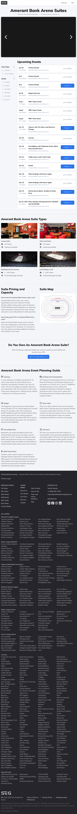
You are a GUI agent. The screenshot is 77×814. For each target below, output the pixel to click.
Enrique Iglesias (25, 688)
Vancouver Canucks (63, 598)
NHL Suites (5, 500)
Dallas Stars (24, 589)
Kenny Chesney (43, 670)
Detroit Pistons (25, 567)
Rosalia (59, 693)
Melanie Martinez (44, 727)
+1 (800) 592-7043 (54, 491)
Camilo (3, 731)
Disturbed (23, 670)
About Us (23, 491)
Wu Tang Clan (62, 761)
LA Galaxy (23, 619)
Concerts (4, 655)
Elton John (23, 686)
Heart (21, 718)
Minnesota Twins (44, 546)
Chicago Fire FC (6, 621)
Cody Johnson (6, 754)
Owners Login (6, 479)
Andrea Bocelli (6, 673)
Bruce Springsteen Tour (9, 720)
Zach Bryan (61, 768)
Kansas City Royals (26, 553)
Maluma (41, 704)
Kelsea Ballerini (43, 666)
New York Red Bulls (45, 616)
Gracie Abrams (25, 707)
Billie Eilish (5, 697)
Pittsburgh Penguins (45, 600)
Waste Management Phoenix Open (64, 780)
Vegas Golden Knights (64, 600)
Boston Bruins (6, 591)
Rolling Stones (62, 688)
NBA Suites (5, 494)
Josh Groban (24, 749)
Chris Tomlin (5, 749)
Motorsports (24, 774)
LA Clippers (24, 576)
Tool (58, 745)
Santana (60, 702)
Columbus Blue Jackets (9, 605)
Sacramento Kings (63, 571)
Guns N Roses (24, 711)
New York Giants (44, 530)
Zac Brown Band (62, 765)
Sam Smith (60, 700)
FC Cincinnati (5, 630)
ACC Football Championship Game (8, 638)
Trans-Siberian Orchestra (62, 748)
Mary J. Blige (42, 718)
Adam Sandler (6, 664)
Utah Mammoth (62, 596)
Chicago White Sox (8, 557)
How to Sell (35, 491)
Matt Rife (41, 720)
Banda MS (4, 688)
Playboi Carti (61, 677)
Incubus (22, 722)
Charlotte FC (5, 619)
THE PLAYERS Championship (43, 775)
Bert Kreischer (6, 693)
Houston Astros (25, 551)
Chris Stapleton (6, 747)
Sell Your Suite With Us (38, 357)
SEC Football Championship (62, 640)
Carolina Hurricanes (8, 598)
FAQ (32, 502)
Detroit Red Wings (26, 591)
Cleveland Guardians (27, 544)
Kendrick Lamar (43, 668)
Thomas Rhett (61, 740)
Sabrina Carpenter (63, 697)
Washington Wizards (64, 580)
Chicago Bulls (6, 576)
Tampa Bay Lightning (64, 591)
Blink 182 (4, 709)
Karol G (22, 768)
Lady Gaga (42, 673)
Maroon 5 (41, 716)
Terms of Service (32, 797)
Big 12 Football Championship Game (8, 649)
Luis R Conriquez (44, 693)
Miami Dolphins (43, 521)
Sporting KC (61, 614)
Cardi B (3, 734)
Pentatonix (60, 668)
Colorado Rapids (7, 623)
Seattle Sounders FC (64, 612)
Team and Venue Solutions (34, 496)
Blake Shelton (6, 707)
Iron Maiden (24, 725)
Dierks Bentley (25, 661)
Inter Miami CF (25, 616)
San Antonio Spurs (63, 573)
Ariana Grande (6, 675)
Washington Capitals (64, 603)
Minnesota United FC (27, 623)
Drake (22, 677)
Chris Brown (5, 745)
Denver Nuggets (6, 582)
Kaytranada (42, 661)
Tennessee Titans (63, 526)
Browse (64, 3)
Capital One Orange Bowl (27, 642)
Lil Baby (41, 677)
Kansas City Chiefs (26, 533)
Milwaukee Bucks (44, 567)
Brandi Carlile (6, 713)
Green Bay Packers (26, 524)
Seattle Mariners (62, 544)
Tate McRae (61, 725)
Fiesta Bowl (42, 639)
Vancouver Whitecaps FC (64, 622)
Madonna (41, 702)
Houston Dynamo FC (27, 614)
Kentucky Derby (6, 783)
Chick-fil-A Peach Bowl (28, 646)
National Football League (10, 517)
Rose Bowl (60, 637)
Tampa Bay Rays (62, 548)
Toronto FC (60, 619)
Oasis (40, 763)
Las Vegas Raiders (26, 535)
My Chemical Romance (46, 747)
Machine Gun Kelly (44, 700)
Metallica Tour (43, 729)
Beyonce (4, 695)
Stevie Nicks (61, 716)
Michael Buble (43, 731)
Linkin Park (42, 682)
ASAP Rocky (5, 661)
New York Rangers (44, 594)
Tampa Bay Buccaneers (65, 524)
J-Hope (22, 731)
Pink (58, 675)
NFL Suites (4, 491)
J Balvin (22, 727)
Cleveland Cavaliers (8, 578)
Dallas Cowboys (6, 537)
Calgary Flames (6, 596)
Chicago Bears (6, 530)
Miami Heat (24, 582)
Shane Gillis (61, 707)
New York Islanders (44, 591)
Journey (22, 752)
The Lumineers (62, 736)
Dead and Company (26, 657)
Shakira (59, 704)
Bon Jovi (4, 711)
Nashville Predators (26, 605)
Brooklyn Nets (6, 571)
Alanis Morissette (7, 668)
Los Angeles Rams (44, 519)
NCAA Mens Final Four (46, 641)
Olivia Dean (42, 765)
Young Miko (61, 763)
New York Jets (43, 533)
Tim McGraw (61, 743)
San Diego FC (43, 628)
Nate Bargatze (43, 749)
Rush (58, 695)
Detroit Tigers (24, 548)
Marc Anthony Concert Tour (46, 710)
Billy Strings (5, 702)
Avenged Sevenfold (8, 679)
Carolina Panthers (7, 528)
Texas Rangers (62, 551)
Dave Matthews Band (8, 768)
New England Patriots (45, 526)
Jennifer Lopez (25, 743)
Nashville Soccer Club (27, 625)
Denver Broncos (25, 519)
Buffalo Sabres (6, 594)
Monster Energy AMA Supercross (45, 737)
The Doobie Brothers (64, 731)
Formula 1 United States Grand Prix (9, 780)
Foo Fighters (24, 695)
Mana (40, 707)
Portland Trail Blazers (64, 569)
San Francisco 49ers (63, 519)
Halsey (22, 713)
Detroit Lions (24, 521)
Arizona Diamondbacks (9, 544)
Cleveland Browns (7, 535)
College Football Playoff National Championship (28, 649)
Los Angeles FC (25, 621)
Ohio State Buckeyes (45, 646)
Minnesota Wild (25, 600)
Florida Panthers (32, 14)
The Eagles (60, 734)
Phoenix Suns (61, 567)
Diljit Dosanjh (24, 664)
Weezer (59, 759)
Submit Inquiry (53, 488)
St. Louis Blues (62, 589)
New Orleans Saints (45, 528)
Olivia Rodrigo (43, 768)
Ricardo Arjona (62, 684)
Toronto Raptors (62, 576)
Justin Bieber (24, 754)
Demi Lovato (24, 659)
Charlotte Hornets (7, 573)
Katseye (41, 657)
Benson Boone (6, 691)
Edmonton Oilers (25, 594)
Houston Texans (25, 526)
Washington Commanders (61, 529)
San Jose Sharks (43, 603)
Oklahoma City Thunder (46, 578)
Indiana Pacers (25, 573)
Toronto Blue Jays (63, 553)
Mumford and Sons (44, 745)
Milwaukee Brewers (45, 544)
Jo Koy (22, 745)
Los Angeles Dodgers (27, 557)
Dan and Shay (6, 761)
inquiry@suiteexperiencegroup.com (60, 494)
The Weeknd (61, 738)
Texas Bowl (61, 646)
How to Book (35, 488)
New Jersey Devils (44, 589)
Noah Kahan (42, 761)
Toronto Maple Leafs (64, 594)
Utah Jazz (60, 578)
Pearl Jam (60, 666)
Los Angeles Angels (26, 555)
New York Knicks (44, 576)
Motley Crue (42, 743)
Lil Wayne (41, 679)
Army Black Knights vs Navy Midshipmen (9, 644)
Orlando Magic (43, 580)
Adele (3, 666)
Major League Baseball (9, 542)
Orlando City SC (43, 619)
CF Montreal (5, 616)
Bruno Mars (5, 722)
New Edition (42, 752)
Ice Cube (23, 720)
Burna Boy (4, 727)
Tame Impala (61, 722)
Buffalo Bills (5, 526)
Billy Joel (4, 700)
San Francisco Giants (45, 560)
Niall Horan (42, 754)
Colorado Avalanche (8, 603)
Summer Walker (62, 720)
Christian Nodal (6, 752)
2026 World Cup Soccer (9, 774)
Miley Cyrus (42, 734)
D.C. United (5, 628)
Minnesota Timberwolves (43, 570)
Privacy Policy (47, 797)
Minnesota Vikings (44, 524)
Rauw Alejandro (62, 682)
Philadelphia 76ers (44, 582)
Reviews (23, 500)
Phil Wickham (61, 670)
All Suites (4, 488)
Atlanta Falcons (6, 521)
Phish (59, 673)
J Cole (22, 729)
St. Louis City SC (62, 616)
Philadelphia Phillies (45, 553)
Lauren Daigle (43, 675)
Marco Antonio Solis (45, 713)
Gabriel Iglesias (25, 700)
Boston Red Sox (6, 553)
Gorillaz (22, 704)
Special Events (6, 772)
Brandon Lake (6, 716)
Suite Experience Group (9, 474)
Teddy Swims (61, 729)
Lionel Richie (42, 684)
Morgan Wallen (43, 740)
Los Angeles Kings (26, 598)
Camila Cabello (6, 729)
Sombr (59, 713)
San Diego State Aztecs (65, 643)
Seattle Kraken (43, 605)
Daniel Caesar (6, 763)
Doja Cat (23, 673)
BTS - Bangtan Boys (8, 684)
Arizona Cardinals (7, 519)
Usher (59, 756)
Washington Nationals (64, 555)
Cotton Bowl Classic (45, 637)
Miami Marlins (24, 560)
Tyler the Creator (62, 754)
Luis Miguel (42, 691)
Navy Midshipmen (44, 643)
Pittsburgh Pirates (44, 555)
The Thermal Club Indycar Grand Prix (44, 780)
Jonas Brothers (25, 747)
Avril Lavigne (5, 682)
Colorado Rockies (26, 546)
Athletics (4, 546)
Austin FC (4, 614)
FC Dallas (23, 612)
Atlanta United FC (7, 612)
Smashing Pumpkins (64, 711)
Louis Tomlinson (43, 688)
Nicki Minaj (42, 756)
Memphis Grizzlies (26, 580)
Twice (59, 752)
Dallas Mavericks (7, 580)
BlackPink (4, 704)
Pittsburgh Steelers (44, 537)
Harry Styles (24, 716)
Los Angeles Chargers (27, 537)
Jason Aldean (24, 740)
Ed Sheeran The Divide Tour (27, 683)
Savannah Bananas (26, 781)
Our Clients (24, 494)
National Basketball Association (12, 564)
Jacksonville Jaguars (27, 530)
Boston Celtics (6, 569)
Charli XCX (5, 743)
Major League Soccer (8, 609)
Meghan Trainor (43, 725)
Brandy (3, 718)
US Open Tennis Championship (62, 775)
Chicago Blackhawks (8, 600)
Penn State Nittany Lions (44, 649)
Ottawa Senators (44, 596)
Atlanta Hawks (6, 567)
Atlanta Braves (6, 548)
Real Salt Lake (43, 625)
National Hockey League (9, 587)
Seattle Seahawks (63, 521)
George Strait (24, 702)
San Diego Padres (44, 557)
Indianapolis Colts (26, 528)
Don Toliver (24, 675)
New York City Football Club (46, 613)
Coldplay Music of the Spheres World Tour (8, 757)
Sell (72, 3)
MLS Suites (5, 503)
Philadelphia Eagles (45, 535)
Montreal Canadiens (27, 603)
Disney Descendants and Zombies (27, 667)
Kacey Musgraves (26, 761)
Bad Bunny (5, 686)
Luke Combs (42, 697)
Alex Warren (5, 670)
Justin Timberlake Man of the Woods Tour (27, 757)
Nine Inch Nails (43, 759)
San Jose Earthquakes (45, 630)
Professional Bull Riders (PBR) (28, 778)
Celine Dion (5, 740)
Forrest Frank (24, 697)
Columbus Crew (6, 625)
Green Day (23, 709)
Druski (22, 679)
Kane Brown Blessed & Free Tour (27, 764)
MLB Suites (5, 497)
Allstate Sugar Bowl (8, 641)
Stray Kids (60, 718)
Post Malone (61, 679)
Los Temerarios (43, 686)
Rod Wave (60, 686)
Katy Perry (41, 659)
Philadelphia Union (45, 621)
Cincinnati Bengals (7, 533)
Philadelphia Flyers (44, 598)
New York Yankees (44, 551)
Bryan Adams (6, 725)
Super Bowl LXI (62, 533)
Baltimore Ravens (7, 524)
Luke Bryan (42, 695)
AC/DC (3, 659)
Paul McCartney (62, 659)
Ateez (3, 677)
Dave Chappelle (6, 765)
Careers (23, 503)
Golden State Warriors (27, 569)
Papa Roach (61, 657)
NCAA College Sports (8, 634)
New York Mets (43, 548)
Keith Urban (42, 664)
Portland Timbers (44, 623)
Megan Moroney (43, 722)
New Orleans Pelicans (45, 573)
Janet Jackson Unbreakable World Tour (26, 736)
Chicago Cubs (6, 555)
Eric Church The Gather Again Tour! (28, 692)
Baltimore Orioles (7, 551)
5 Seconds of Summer (8, 657)
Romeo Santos (62, 691)
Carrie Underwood (7, 738)
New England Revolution (24, 629)
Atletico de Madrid (7, 777)
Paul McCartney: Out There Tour (64, 662)
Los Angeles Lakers (26, 578)
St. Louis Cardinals (63, 546)
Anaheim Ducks (6, 589)
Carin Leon (5, 736)
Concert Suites (6, 506)
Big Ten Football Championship (25, 638)
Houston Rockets (25, 571)
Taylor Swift (61, 727)
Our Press (23, 497)
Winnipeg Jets (61, 605)
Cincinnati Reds (6, 560)
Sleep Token (61, 709)
